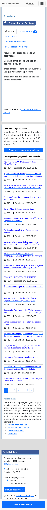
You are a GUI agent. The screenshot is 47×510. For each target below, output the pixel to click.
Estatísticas (11, 36)
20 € (26, 476)
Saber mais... (11, 471)
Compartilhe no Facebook (18, 23)
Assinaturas (28, 31)
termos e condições (25, 502)
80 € (18, 479)
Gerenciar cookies (16, 438)
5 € (8, 476)
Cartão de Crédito (18, 490)
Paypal (13, 487)
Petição (9, 31)
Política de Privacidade (15, 41)
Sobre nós (12, 441)
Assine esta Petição (23, 123)
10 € (17, 476)
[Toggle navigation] (41, 3)
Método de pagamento (14, 484)
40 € (9, 479)
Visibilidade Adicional (16, 46)
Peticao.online (10, 3)
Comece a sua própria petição (23, 157)
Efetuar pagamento (14, 497)
